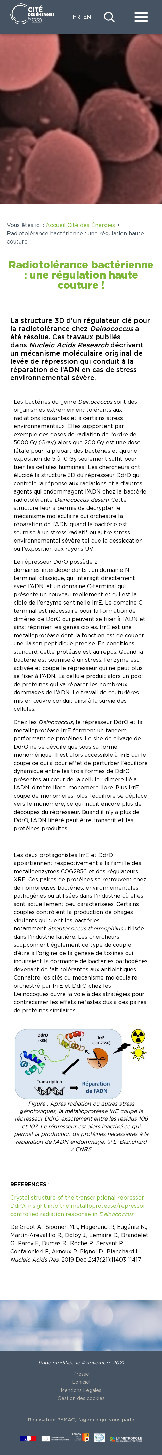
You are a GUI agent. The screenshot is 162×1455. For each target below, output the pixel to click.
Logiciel (81, 1382)
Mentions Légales (81, 1390)
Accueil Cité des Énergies (80, 225)
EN (87, 17)
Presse (81, 1374)
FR (76, 17)
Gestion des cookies (81, 1398)
